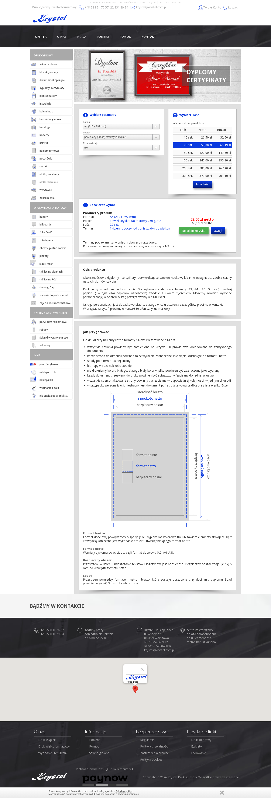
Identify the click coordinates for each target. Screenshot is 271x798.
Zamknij (222, 793)
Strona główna (99, 753)
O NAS (61, 37)
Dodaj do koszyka (193, 230)
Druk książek (47, 740)
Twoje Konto (210, 7)
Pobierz (94, 740)
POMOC (125, 37)
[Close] (142, 669)
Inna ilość (202, 184)
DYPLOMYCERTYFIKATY (206, 76)
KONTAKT (148, 37)
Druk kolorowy (201, 740)
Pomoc (94, 746)
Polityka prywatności (154, 746)
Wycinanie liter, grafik (52, 753)
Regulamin (147, 740)
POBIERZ (103, 37)
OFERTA (41, 37)
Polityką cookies (124, 791)
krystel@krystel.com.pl (151, 7)
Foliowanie (198, 753)
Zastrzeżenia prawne (154, 753)
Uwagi (218, 230)
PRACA (81, 37)
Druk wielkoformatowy (54, 746)
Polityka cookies (151, 759)
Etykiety (196, 746)
